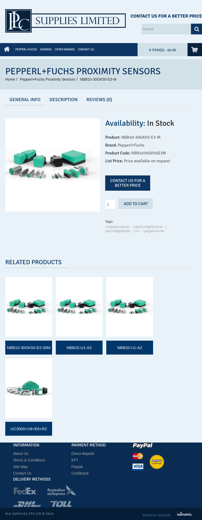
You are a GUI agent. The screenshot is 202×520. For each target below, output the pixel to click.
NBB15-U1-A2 (79, 347)
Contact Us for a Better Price (166, 16)
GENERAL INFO (25, 99)
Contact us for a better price (127, 183)
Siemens (46, 49)
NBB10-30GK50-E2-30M (28, 347)
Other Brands (65, 49)
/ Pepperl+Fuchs (153, 231)
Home (10, 79)
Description (63, 99)
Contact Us (86, 49)
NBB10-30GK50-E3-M (98, 79)
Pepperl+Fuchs (26, 49)
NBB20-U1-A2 (129, 347)
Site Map (20, 467)
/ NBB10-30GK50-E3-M (148, 227)
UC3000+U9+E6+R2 (29, 429)
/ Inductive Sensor (117, 227)
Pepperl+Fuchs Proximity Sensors (47, 79)
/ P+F (136, 231)
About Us (20, 453)
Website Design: (157, 515)
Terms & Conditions (29, 460)
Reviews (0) (99, 99)
